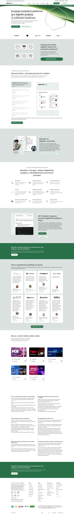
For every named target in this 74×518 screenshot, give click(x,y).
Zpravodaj (39, 500)
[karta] (21, 84)
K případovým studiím (36, 326)
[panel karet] (48, 99)
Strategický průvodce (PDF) (41, 490)
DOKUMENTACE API (42, 237)
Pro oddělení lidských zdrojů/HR (50, 493)
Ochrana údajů (54, 512)
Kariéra (57, 491)
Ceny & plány (43, 3)
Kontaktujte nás (56, 3)
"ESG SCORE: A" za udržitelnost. (47, 507)
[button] (49, 3)
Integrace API (41, 233)
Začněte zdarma (15, 26)
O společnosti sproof (59, 484)
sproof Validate (31, 492)
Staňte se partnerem (59, 489)
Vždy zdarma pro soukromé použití (66, 5)
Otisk (42, 512)
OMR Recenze (50, 506)
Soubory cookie (60, 512)
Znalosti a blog (40, 492)
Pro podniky (49, 491)
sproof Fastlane (31, 489)
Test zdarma (64, 3)
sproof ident (31, 486)
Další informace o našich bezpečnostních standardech (51, 59)
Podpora (57, 494)
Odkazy (34, 3)
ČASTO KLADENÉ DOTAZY (40, 499)
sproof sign (30, 484)
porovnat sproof (49, 486)
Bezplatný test (40, 486)
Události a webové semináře (41, 496)
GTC (49, 512)
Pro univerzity (49, 495)
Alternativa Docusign (50, 484)
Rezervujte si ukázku (26, 26)
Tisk (56, 492)
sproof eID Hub (31, 491)
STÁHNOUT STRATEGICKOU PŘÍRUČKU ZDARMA (47, 154)
